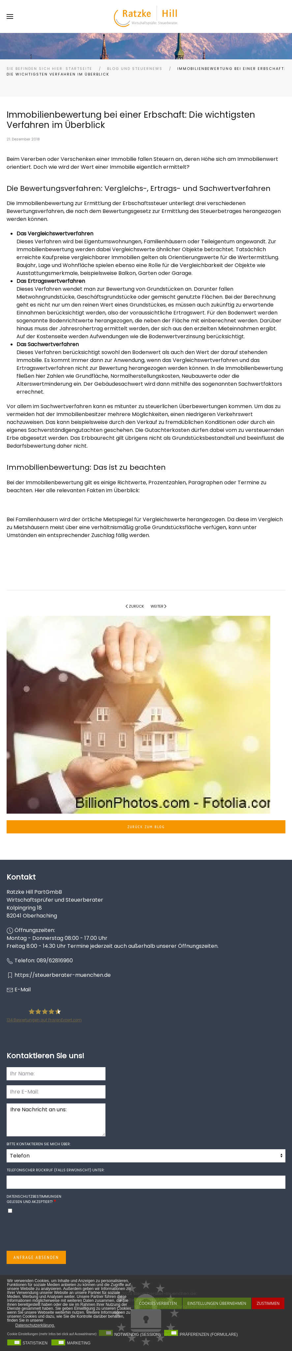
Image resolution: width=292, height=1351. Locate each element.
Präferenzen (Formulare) (209, 1334)
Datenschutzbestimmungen (34, 1196)
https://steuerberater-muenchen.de (63, 975)
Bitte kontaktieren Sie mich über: (39, 1144)
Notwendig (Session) (137, 1334)
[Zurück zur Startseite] (146, 16)
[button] (10, 16)
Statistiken (35, 1343)
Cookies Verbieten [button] (158, 1303)
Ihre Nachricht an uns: (56, 1119)
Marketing (78, 1343)
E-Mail (23, 989)
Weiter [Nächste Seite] (159, 606)
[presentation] (57, 1233)
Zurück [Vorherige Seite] (135, 606)
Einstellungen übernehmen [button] (217, 1303)
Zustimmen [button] (268, 1303)
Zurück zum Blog (146, 826)
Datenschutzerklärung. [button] (35, 1325)
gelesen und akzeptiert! (34, 1199)
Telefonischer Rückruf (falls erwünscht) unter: (55, 1170)
